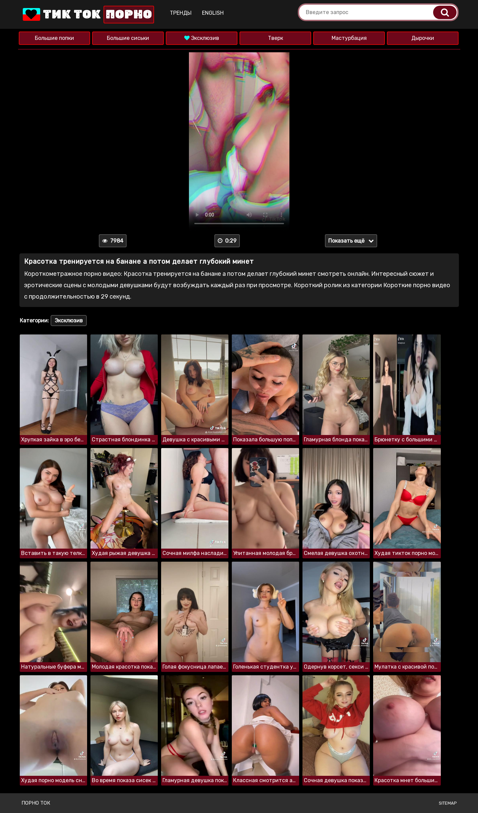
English (213, 13)
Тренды (181, 13)
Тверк (275, 38)
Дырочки (422, 38)
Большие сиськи (128, 38)
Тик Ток (87, 14)
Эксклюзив (201, 38)
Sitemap (448, 803)
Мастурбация (349, 38)
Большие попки (54, 38)
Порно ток (35, 803)
